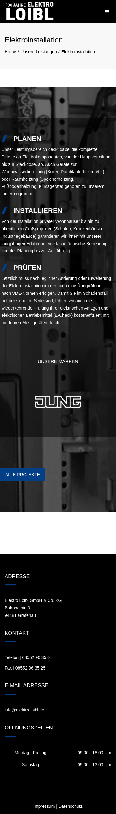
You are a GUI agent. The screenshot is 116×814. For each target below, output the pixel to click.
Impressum (44, 806)
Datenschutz (70, 806)
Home (10, 51)
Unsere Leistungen (38, 51)
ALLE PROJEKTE (22, 474)
